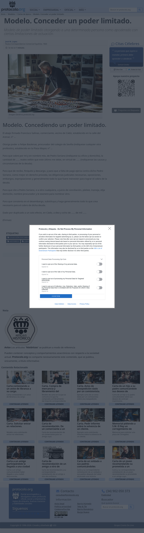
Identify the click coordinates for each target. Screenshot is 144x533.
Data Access (72, 304)
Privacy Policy (84, 304)
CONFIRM (56, 296)
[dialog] (72, 266)
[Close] (110, 229)
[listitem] (72, 259)
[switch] (99, 264)
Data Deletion (59, 304)
